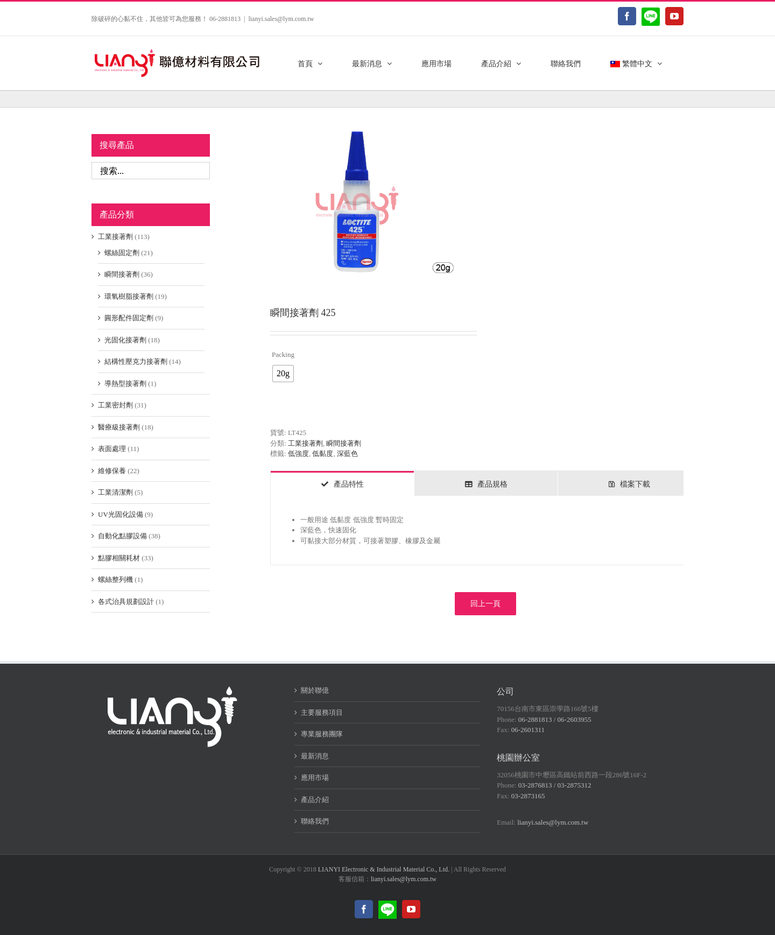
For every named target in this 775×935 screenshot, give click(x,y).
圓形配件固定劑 (128, 318)
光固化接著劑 (125, 340)
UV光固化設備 (120, 514)
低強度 (298, 453)
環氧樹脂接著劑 (128, 296)
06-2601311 (528, 730)
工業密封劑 (115, 405)
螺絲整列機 (115, 579)
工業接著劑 (305, 443)
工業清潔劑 (115, 492)
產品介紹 (315, 800)
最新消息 (315, 756)
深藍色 (347, 453)
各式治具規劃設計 (126, 601)
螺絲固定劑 (121, 253)
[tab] (342, 483)
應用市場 (315, 778)
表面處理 (112, 449)
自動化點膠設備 (122, 536)
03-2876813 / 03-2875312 (554, 785)
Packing (283, 354)
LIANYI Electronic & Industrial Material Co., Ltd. (383, 869)
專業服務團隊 (322, 734)
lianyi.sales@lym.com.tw (281, 19)
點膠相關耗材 (119, 558)
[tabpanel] (485, 531)
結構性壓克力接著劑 (135, 361)
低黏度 (322, 453)
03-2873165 (528, 796)
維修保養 (112, 471)
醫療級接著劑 (119, 427)
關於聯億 (315, 690)
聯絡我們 (315, 821)
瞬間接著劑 (343, 443)
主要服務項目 (322, 712)
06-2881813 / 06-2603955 (554, 719)
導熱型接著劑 (125, 383)
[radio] (283, 373)
